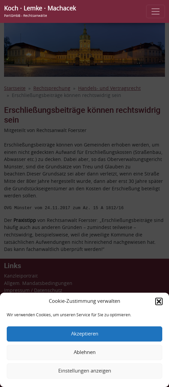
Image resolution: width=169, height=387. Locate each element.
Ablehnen (85, 352)
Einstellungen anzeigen (84, 371)
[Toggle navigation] (155, 11)
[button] (159, 301)
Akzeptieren (84, 333)
